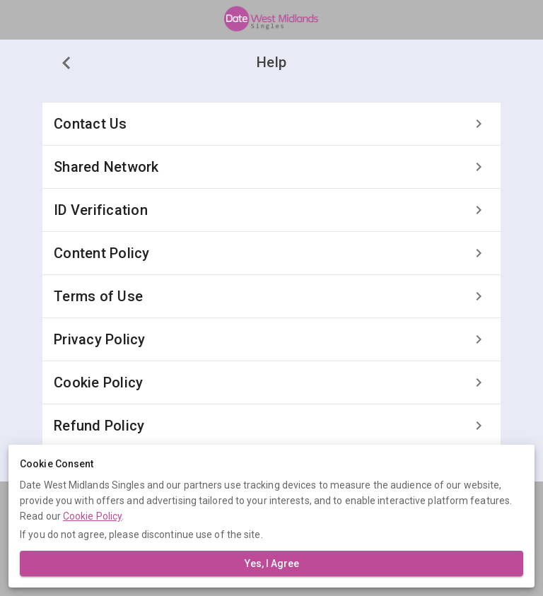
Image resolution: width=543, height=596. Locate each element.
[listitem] (271, 124)
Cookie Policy (92, 516)
